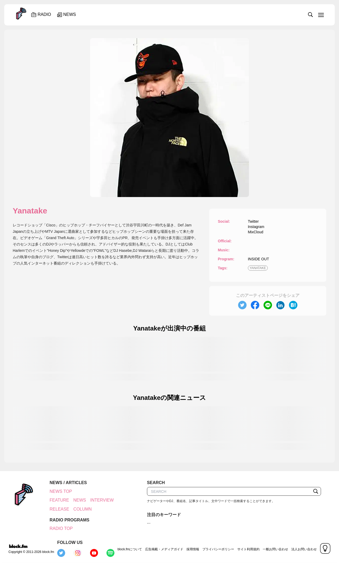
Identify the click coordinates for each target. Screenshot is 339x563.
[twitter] (242, 305)
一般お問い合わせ (245, 548)
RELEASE (58, 518)
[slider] (187, 14)
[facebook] (255, 305)
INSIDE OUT (258, 259)
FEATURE (58, 500)
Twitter (253, 221)
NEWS (79, 500)
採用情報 (162, 548)
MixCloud (255, 232)
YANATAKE (258, 268)
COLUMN (82, 518)
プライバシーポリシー (188, 548)
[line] (268, 305)
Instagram (256, 227)
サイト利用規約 (218, 548)
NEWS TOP (60, 491)
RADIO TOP (60, 537)
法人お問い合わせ (274, 548)
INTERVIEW (60, 509)
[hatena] (293, 305)
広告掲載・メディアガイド (134, 548)
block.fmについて (99, 548)
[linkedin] (280, 305)
